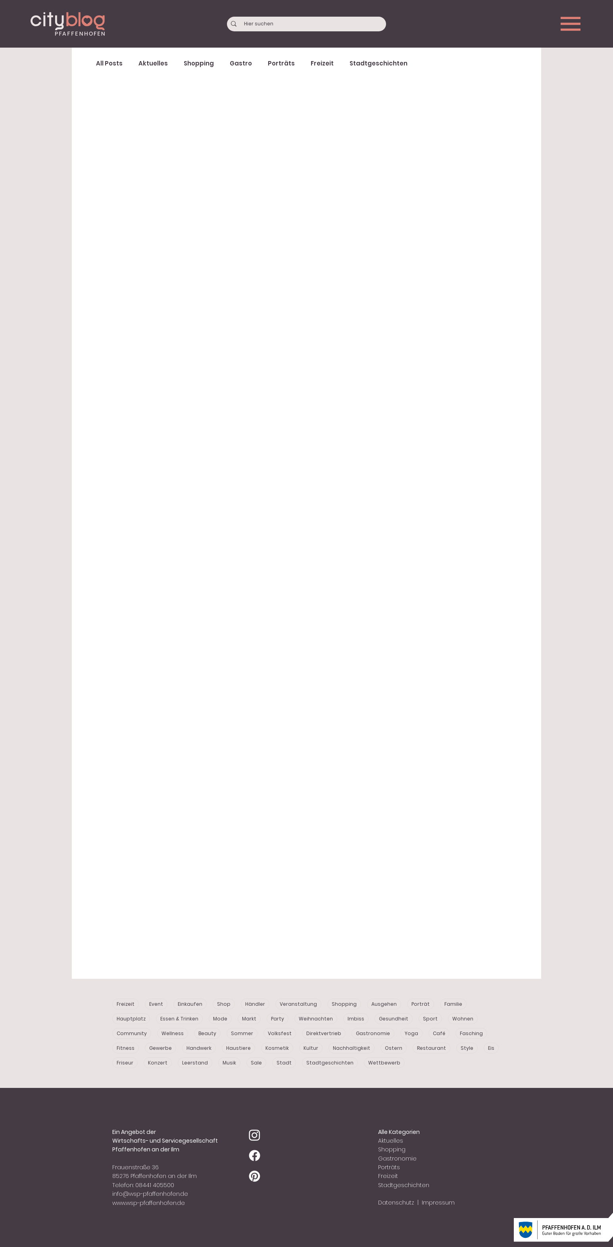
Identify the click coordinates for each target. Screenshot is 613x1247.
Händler (255, 1004)
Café (439, 1033)
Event (156, 1004)
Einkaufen (190, 1004)
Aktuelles (153, 63)
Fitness (126, 1048)
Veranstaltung (298, 1004)
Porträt (420, 1004)
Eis (491, 1048)
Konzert (157, 1062)
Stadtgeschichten (378, 63)
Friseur (125, 1062)
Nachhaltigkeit (351, 1048)
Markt (249, 1018)
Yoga (411, 1033)
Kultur (311, 1048)
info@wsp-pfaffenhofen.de (150, 1194)
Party (277, 1018)
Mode (220, 1018)
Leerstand (195, 1062)
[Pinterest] (254, 1176)
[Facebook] (254, 1155)
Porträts (281, 63)
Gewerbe (160, 1048)
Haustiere (238, 1048)
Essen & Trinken (179, 1018)
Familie (453, 1004)
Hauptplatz (131, 1018)
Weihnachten (316, 1018)
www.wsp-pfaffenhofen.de (148, 1203)
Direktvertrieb (323, 1033)
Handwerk (198, 1048)
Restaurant (431, 1048)
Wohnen (462, 1018)
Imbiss (356, 1018)
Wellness (172, 1033)
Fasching (471, 1033)
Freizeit (322, 63)
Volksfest (280, 1033)
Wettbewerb (384, 1062)
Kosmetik (277, 1048)
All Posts (109, 63)
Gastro (241, 63)
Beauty (207, 1033)
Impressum (437, 1203)
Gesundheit (393, 1018)
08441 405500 (154, 1185)
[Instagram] (254, 1135)
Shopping (199, 63)
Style (467, 1048)
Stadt (284, 1062)
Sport (430, 1018)
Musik (229, 1062)
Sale (256, 1062)
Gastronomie (373, 1033)
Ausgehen (384, 1004)
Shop (224, 1004)
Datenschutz (396, 1203)
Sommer (242, 1033)
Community (132, 1033)
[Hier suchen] (307, 24)
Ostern (393, 1048)
